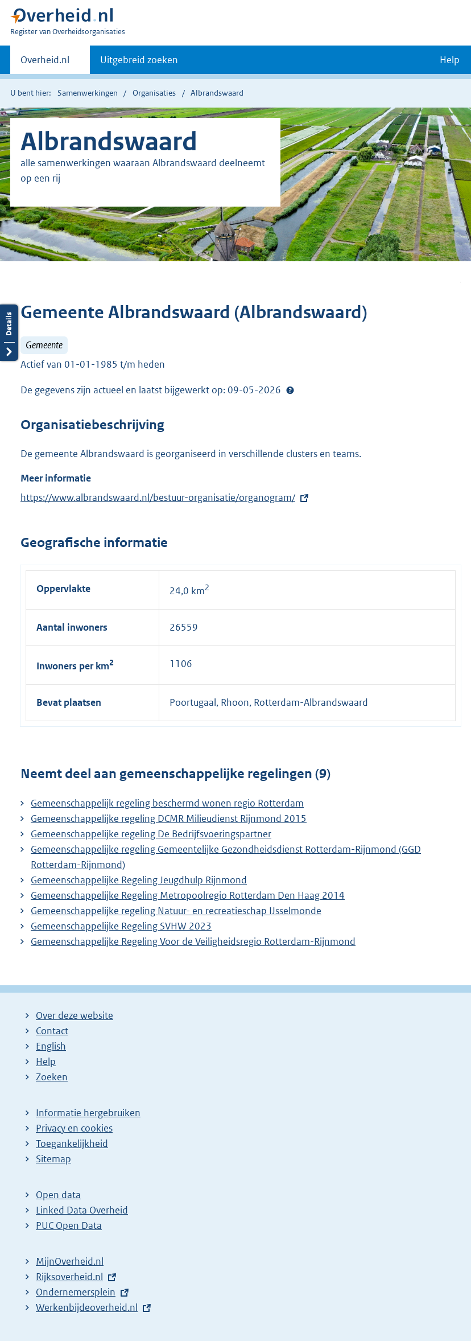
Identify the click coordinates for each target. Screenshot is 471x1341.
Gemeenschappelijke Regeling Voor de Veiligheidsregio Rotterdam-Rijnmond (193, 941)
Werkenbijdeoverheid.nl (87, 1307)
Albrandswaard (217, 93)
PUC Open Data (69, 1225)
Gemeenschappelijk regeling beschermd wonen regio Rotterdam (167, 803)
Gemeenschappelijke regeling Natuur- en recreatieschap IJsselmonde (176, 910)
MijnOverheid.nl (70, 1261)
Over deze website (74, 1015)
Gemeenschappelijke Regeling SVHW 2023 (121, 926)
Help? (290, 390)
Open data (58, 1194)
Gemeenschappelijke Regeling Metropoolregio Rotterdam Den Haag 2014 (188, 895)
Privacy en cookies (74, 1128)
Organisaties (154, 93)
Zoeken (52, 1077)
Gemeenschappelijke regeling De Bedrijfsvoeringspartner (151, 834)
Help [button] (450, 60)
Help (46, 1061)
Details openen (9, 333)
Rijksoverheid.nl (69, 1276)
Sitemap (53, 1159)
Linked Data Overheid (82, 1210)
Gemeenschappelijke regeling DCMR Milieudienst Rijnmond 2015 (169, 818)
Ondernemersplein (75, 1292)
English (51, 1046)
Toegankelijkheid (72, 1143)
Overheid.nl (44, 63)
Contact (52, 1031)
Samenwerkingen (87, 93)
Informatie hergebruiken (88, 1112)
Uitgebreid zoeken (139, 60)
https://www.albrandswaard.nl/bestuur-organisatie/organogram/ (157, 497)
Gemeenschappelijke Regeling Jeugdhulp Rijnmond (139, 880)
